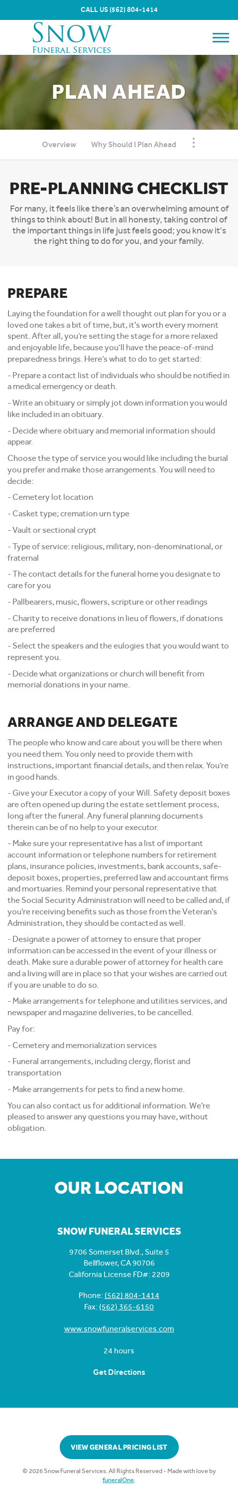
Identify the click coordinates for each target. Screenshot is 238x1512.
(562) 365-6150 (126, 1306)
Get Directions (119, 1372)
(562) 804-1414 (134, 9)
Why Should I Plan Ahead (133, 144)
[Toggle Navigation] (194, 143)
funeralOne (118, 1480)
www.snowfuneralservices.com (119, 1328)
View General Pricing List (119, 1447)
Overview (59, 144)
